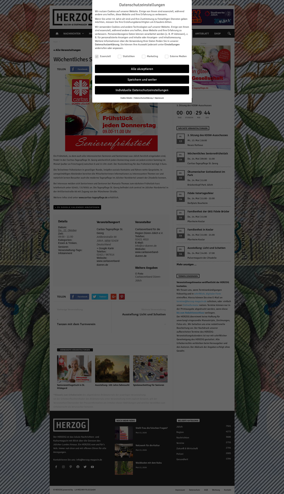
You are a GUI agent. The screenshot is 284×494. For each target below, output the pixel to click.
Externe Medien (176, 54)
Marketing (150, 54)
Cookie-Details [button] (126, 97)
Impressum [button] (159, 97)
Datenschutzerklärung (107, 43)
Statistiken (126, 54)
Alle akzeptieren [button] (142, 67)
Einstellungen (172, 43)
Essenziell (103, 54)
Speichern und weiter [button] (142, 78)
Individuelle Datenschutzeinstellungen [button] (142, 89)
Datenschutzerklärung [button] (143, 97)
